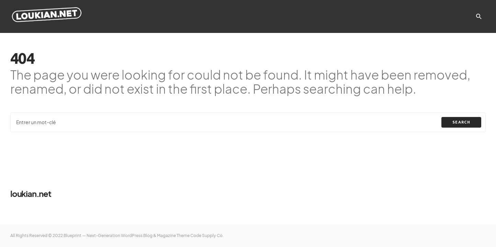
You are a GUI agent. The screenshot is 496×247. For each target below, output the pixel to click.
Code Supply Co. (207, 235)
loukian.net (30, 193)
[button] (479, 16)
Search (461, 122)
